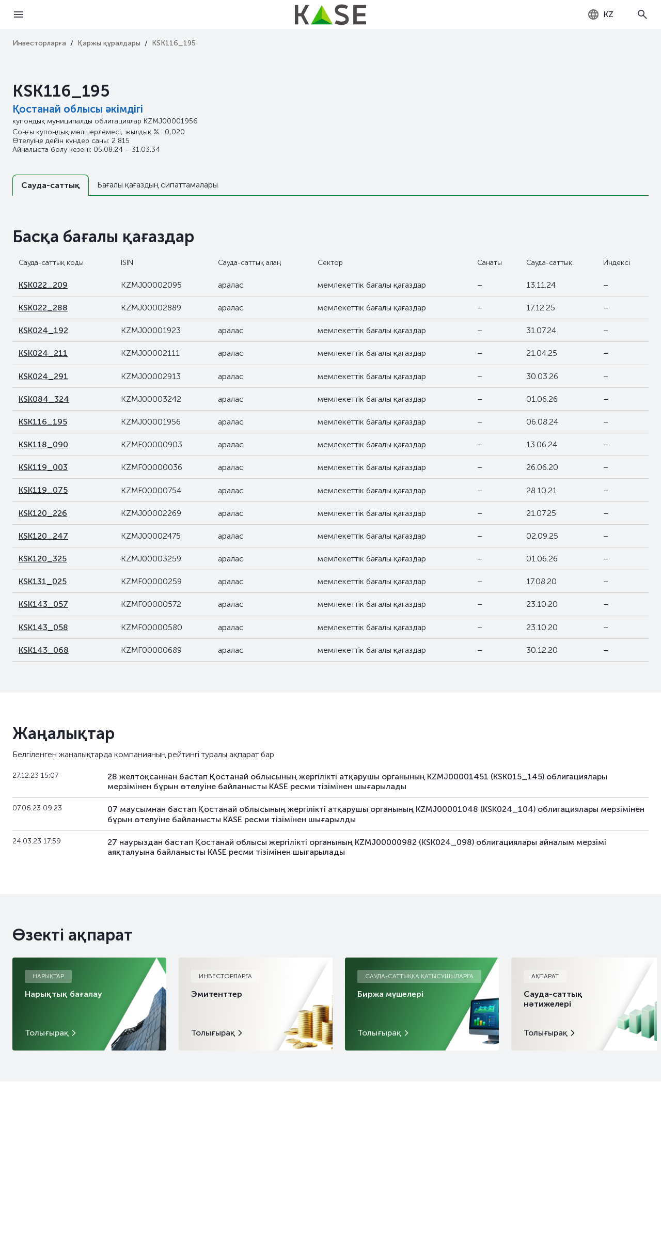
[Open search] (642, 14)
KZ (600, 14)
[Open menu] (18, 14)
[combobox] (600, 14)
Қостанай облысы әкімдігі (77, 109)
